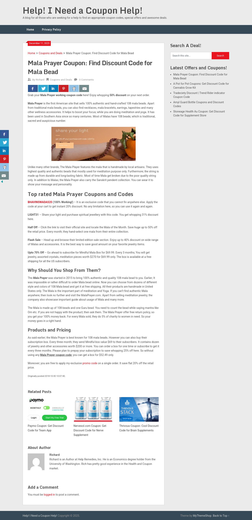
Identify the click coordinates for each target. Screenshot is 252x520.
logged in (49, 494)
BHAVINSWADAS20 (40, 202)
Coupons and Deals (51, 53)
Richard (40, 79)
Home (30, 29)
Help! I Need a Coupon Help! (83, 10)
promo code (89, 363)
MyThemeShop (202, 515)
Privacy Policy (51, 29)
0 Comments (86, 79)
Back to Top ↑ (221, 515)
